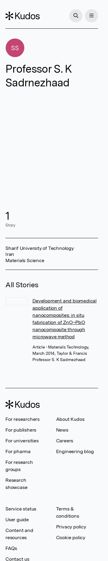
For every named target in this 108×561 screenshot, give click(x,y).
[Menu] (91, 15)
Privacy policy (71, 527)
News (62, 430)
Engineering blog (75, 451)
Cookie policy (70, 537)
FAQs (11, 548)
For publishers (20, 430)
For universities (22, 441)
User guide (17, 519)
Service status (20, 509)
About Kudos (70, 419)
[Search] (75, 15)
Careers (65, 441)
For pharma (18, 451)
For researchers (22, 419)
